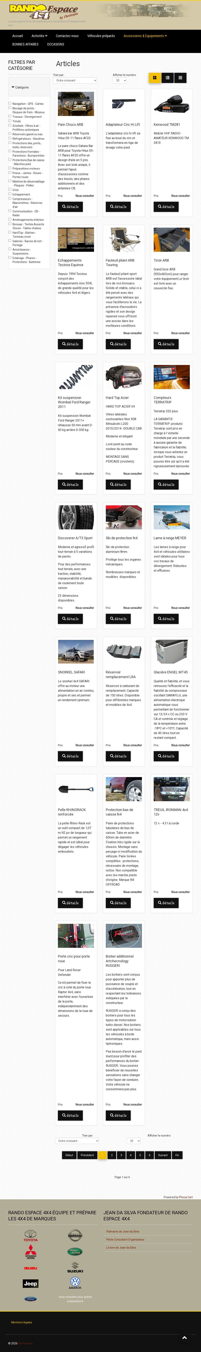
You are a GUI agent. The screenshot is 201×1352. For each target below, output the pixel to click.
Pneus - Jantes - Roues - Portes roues (26, 175)
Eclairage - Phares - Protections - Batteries (24, 260)
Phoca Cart (186, 1196)
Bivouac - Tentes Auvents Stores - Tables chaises (26, 226)
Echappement (19, 194)
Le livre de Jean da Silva (121, 1247)
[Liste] (180, 78)
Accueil (17, 36)
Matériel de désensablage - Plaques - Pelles (27, 183)
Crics (14, 190)
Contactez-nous (67, 36)
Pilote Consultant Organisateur (125, 1239)
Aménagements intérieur (26, 219)
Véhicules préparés (101, 36)
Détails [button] (70, 207)
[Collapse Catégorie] (13, 87)
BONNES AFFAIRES (25, 44)
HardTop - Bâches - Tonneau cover (22, 234)
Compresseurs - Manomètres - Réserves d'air (25, 202)
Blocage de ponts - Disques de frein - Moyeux (27, 110)
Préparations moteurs (24, 168)
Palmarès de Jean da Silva (122, 1231)
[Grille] (155, 78)
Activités (38, 36)
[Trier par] (75, 80)
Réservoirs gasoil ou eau (26, 134)
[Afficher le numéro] (120, 80)
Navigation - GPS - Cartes (26, 103)
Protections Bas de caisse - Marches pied (26, 162)
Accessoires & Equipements (144, 36)
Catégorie (22, 87)
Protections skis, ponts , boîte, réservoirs (25, 145)
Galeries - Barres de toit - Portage (26, 243)
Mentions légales (21, 1322)
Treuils (15, 121)
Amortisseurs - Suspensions (20, 251)
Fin (177, 1155)
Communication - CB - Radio (24, 213)
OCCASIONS (55, 44)
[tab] (29, 86)
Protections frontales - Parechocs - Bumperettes (26, 153)
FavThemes (25, 1343)
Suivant (163, 1155)
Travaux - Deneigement (25, 116)
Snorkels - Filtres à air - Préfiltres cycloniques (24, 127)
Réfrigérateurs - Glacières (26, 138)
